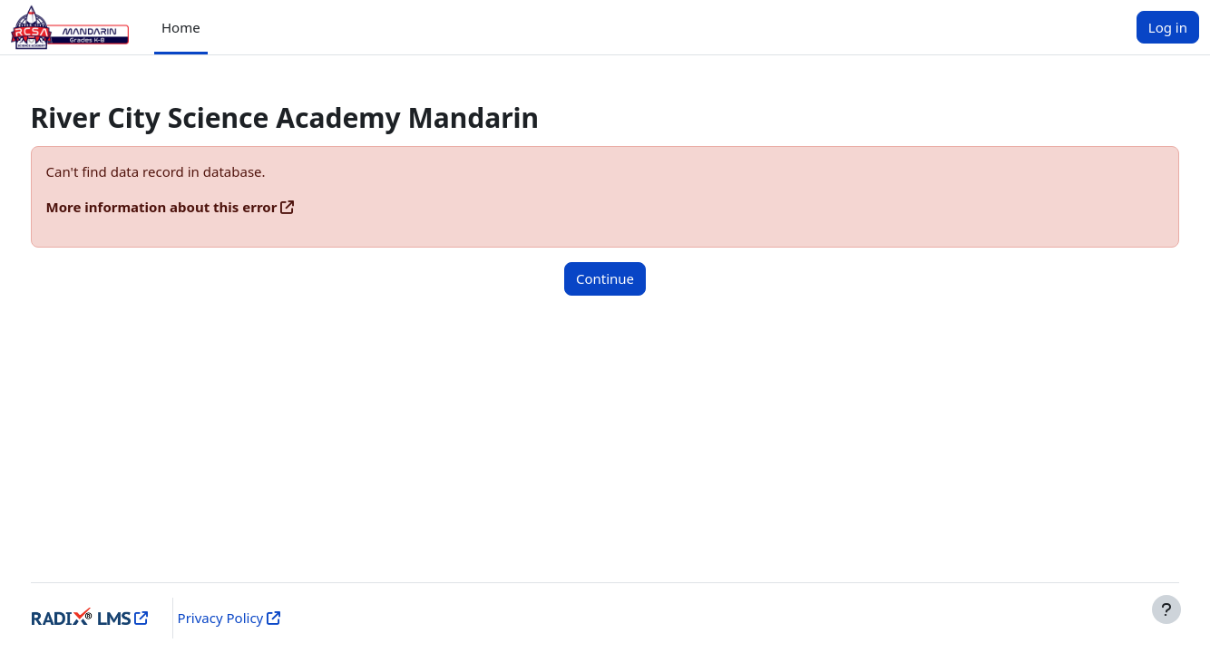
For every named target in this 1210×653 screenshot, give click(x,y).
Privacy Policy (246, 618)
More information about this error (195, 207)
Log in (1167, 27)
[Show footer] (1166, 609)
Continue (605, 278)
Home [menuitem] (180, 27)
